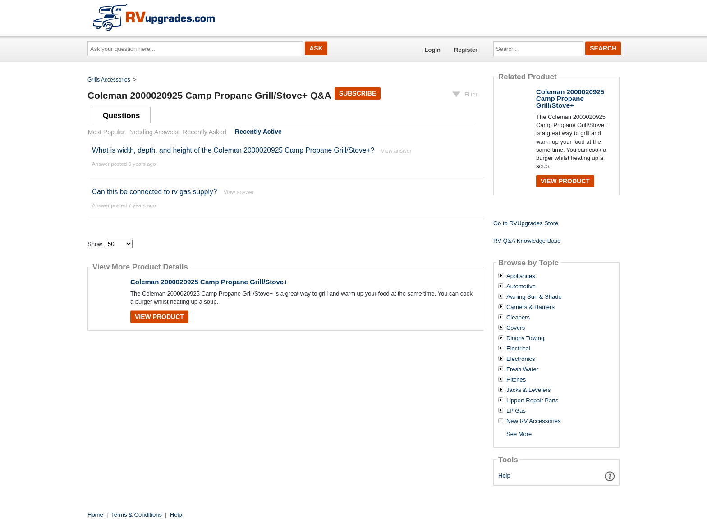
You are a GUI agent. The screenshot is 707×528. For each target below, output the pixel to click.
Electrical (518, 349)
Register (465, 49)
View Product (159, 316)
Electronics (520, 359)
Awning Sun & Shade (534, 297)
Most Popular (106, 132)
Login (433, 49)
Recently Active (258, 132)
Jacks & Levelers (528, 390)
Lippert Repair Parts (532, 400)
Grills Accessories (108, 80)
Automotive (521, 286)
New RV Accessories (533, 421)
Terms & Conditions (136, 514)
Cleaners (518, 317)
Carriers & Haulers (530, 307)
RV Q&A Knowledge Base (526, 240)
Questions (121, 115)
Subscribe (357, 93)
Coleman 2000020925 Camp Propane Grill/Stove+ (209, 282)
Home (95, 514)
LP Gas (516, 411)
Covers (515, 328)
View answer (396, 151)
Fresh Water (522, 369)
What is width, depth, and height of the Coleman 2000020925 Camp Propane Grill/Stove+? (233, 150)
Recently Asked (204, 132)
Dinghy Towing (525, 338)
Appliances (520, 276)
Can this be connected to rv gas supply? (154, 192)
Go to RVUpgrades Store (525, 223)
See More (519, 434)
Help (504, 475)
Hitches (516, 380)
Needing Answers (154, 132)
